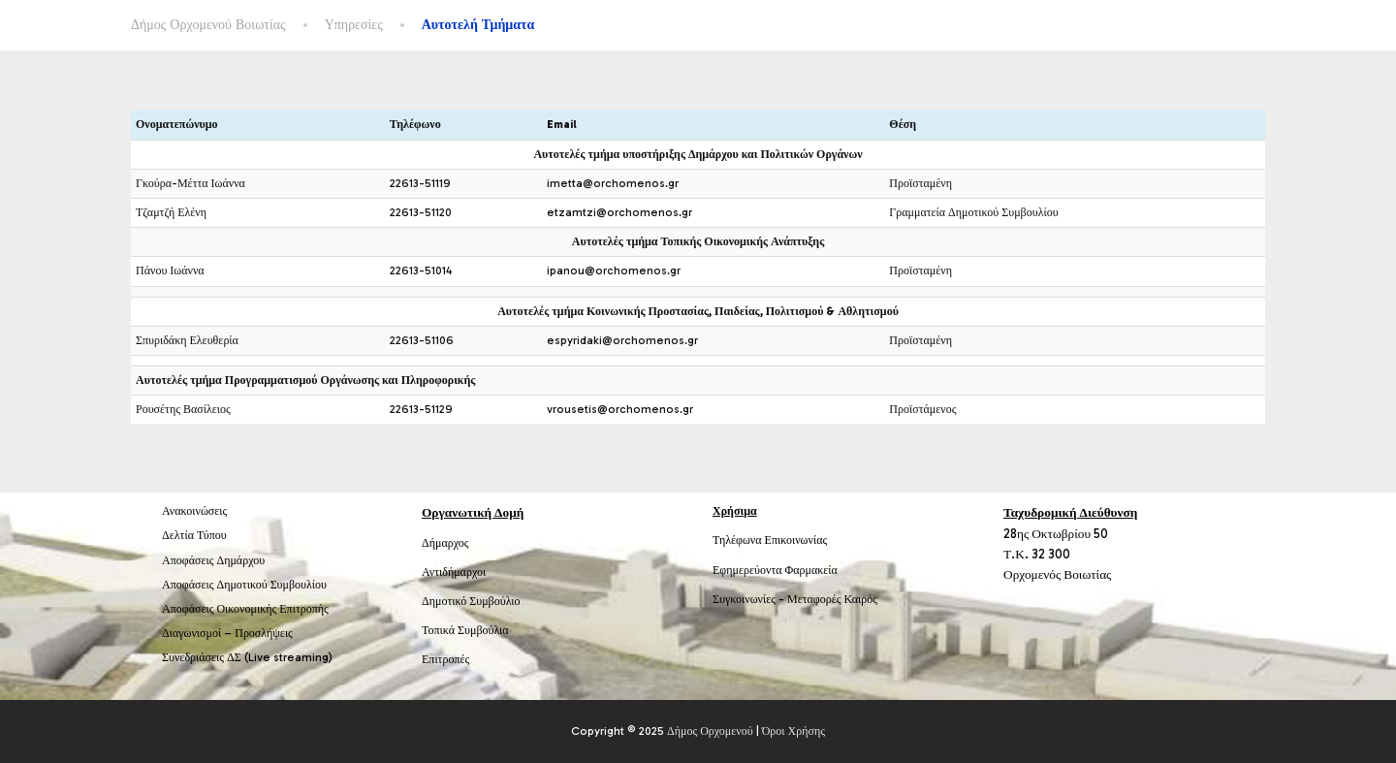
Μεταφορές (814, 599)
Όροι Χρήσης (793, 731)
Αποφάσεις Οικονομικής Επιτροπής (245, 609)
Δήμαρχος (445, 543)
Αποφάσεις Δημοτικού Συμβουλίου (244, 584)
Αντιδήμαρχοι (454, 572)
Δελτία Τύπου (194, 535)
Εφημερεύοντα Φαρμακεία (775, 570)
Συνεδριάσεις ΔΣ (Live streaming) (247, 657)
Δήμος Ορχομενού (710, 731)
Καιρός (860, 599)
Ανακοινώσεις (194, 511)
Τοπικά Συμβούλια (465, 630)
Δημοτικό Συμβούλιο (471, 601)
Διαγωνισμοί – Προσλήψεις (227, 633)
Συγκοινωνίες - (750, 599)
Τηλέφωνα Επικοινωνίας (770, 540)
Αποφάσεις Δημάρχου (213, 560)
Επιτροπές (445, 659)
